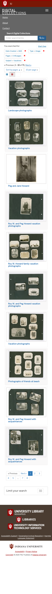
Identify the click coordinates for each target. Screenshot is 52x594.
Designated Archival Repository (31, 536)
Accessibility (20, 552)
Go (41, 38)
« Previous (12, 473)
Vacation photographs (19, 148)
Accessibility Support (9, 536)
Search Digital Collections (18, 33)
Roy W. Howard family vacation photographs (23, 264)
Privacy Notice (31, 552)
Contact (6, 28)
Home (5, 17)
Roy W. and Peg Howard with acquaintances (22, 420)
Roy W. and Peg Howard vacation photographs (24, 224)
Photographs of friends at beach (23, 381)
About (5, 23)
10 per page (32, 70)
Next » (28, 65)
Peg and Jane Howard (18, 186)
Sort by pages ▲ (14, 70)
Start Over (42, 46)
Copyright (9, 555)
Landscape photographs (20, 110)
